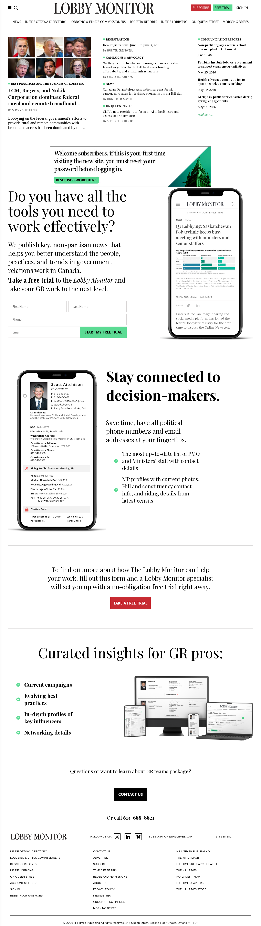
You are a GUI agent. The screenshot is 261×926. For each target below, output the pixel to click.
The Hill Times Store (191, 889)
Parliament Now (188, 876)
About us (100, 883)
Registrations (118, 39)
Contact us (130, 794)
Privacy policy (104, 889)
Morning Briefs (236, 22)
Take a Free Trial (105, 870)
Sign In (242, 7)
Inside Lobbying (174, 22)
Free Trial (222, 7)
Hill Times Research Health (196, 864)
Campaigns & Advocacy (125, 57)
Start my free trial (103, 332)
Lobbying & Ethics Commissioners (98, 22)
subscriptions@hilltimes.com (170, 836)
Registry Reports (143, 22)
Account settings (23, 883)
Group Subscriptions (109, 902)
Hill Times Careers (189, 883)
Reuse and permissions (110, 876)
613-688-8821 (224, 836)
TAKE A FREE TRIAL (130, 603)
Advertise (100, 857)
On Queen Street (205, 22)
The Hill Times (186, 870)
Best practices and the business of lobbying (47, 83)
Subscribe (201, 7)
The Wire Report (188, 857)
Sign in (15, 889)
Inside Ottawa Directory (45, 22)
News (16, 22)
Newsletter (102, 895)
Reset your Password (26, 895)
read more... (205, 114)
